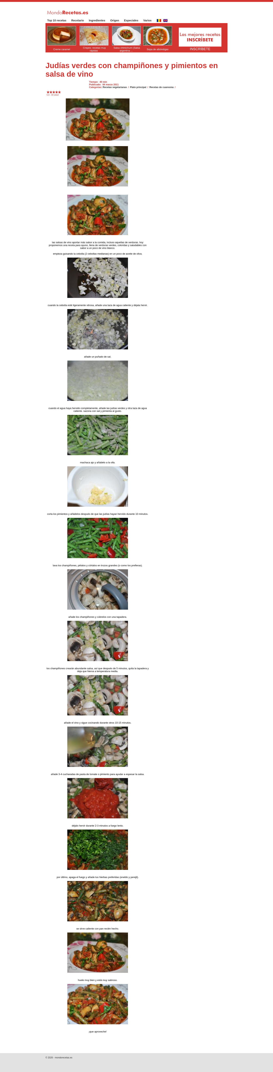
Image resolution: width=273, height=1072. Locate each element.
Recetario (79, 20)
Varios (149, 20)
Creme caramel (61, 49)
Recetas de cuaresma (161, 87)
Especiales (133, 20)
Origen (116, 20)
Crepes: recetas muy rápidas (94, 49)
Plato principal (138, 87)
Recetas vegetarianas (115, 87)
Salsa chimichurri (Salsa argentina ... (127, 49)
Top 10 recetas (58, 20)
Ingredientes (99, 20)
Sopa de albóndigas (158, 49)
